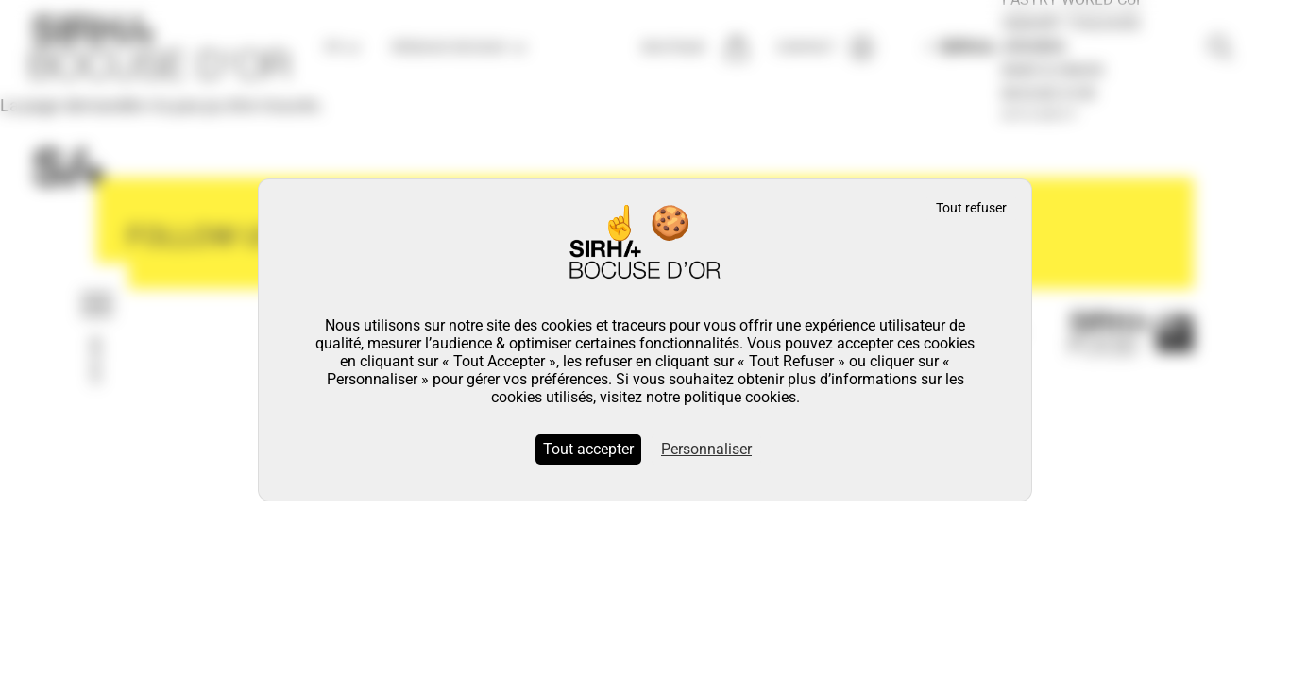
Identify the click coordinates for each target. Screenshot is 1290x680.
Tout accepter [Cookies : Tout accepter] (588, 449)
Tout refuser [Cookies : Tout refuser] (971, 208)
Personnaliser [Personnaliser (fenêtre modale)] (706, 449)
